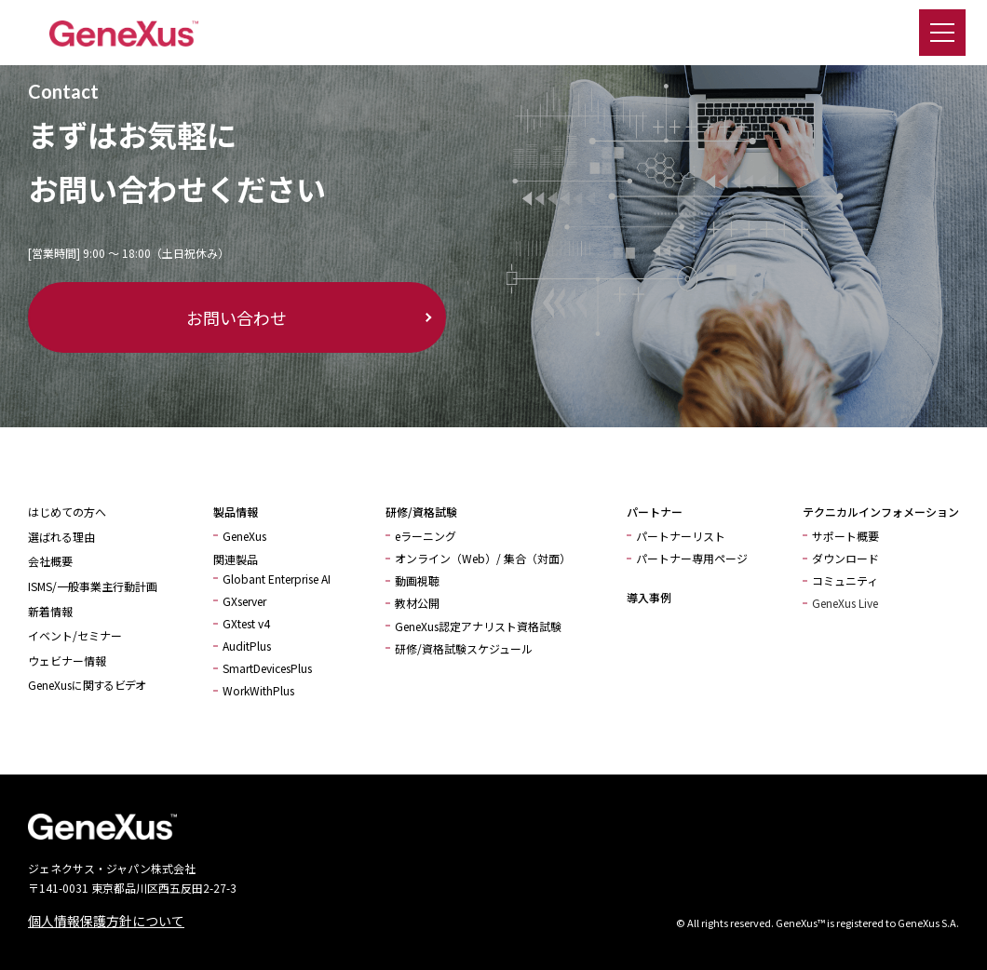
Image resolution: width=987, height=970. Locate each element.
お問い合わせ (139, 317)
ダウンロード (845, 558)
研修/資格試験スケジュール (464, 648)
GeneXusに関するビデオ (86, 685)
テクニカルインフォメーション (881, 511)
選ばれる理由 (61, 537)
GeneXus (244, 536)
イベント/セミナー (75, 635)
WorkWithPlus (258, 690)
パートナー (655, 511)
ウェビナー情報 (67, 660)
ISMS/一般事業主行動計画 (92, 586)
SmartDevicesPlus (267, 668)
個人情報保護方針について (106, 920)
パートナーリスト (680, 536)
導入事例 (649, 597)
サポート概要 (845, 536)
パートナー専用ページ (692, 558)
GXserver (244, 601)
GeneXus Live (845, 603)
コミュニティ (845, 580)
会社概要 (50, 561)
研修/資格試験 (421, 511)
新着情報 (50, 611)
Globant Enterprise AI (277, 578)
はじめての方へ (67, 511)
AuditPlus (247, 645)
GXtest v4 (246, 623)
